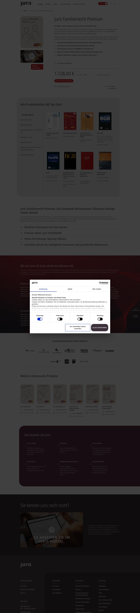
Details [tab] (70, 289)
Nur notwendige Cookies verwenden (78, 327)
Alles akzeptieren (99, 327)
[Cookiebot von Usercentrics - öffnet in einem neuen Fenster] (100, 283)
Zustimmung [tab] (43, 289)
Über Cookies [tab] (96, 289)
